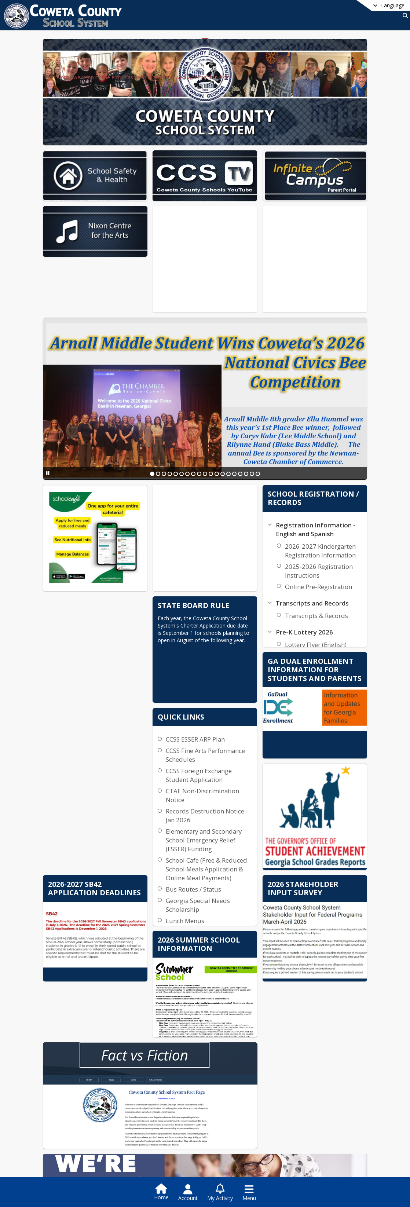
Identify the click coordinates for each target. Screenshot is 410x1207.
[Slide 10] (230, 426)
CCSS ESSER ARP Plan (253, 668)
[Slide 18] (277, 426)
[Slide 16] (265, 426)
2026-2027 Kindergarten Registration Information (331, 503)
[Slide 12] (242, 426)
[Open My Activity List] (220, 1193)
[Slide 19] (283, 426)
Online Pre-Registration (329, 539)
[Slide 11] (236, 426)
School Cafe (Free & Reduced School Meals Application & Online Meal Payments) (261, 802)
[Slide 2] (183, 426)
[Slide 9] (224, 426)
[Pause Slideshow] (82, 425)
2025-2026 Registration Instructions (330, 523)
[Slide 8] (218, 426)
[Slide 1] (177, 426)
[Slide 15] (259, 426)
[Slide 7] (213, 426)
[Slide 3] (189, 426)
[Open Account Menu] (188, 1193)
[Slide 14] (254, 426)
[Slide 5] (201, 426)
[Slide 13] (248, 426)
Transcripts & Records (327, 568)
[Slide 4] (195, 426)
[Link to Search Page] (404, 15)
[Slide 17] (271, 426)
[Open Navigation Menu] (249, 1193)
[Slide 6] (207, 426)
